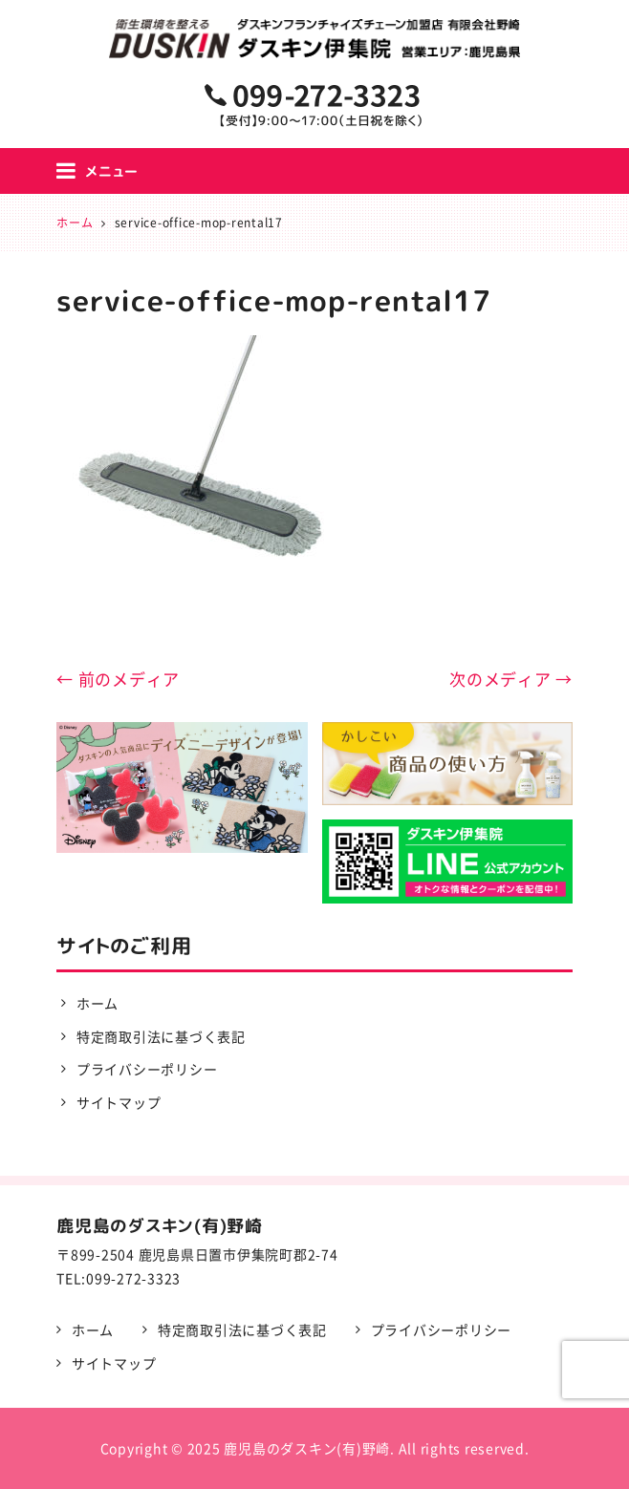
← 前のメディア (118, 679)
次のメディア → (511, 679)
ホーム (97, 1002)
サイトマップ (119, 1102)
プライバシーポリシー (147, 1068)
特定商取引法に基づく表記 (161, 1036)
